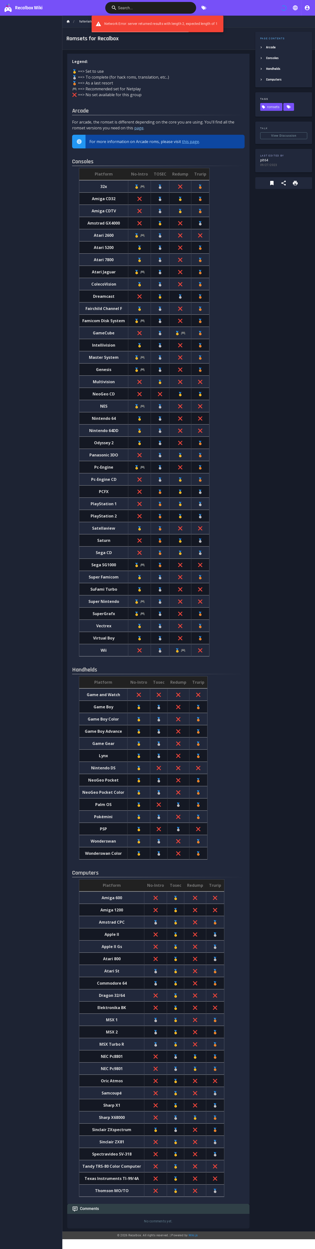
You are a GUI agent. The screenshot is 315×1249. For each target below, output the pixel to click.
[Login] (307, 8)
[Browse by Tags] (204, 8)
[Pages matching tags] (288, 107)
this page (190, 141)
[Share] (283, 183)
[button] (295, 8)
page (138, 128)
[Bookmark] (272, 183)
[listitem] (283, 47)
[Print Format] (295, 183)
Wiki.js (193, 1235)
